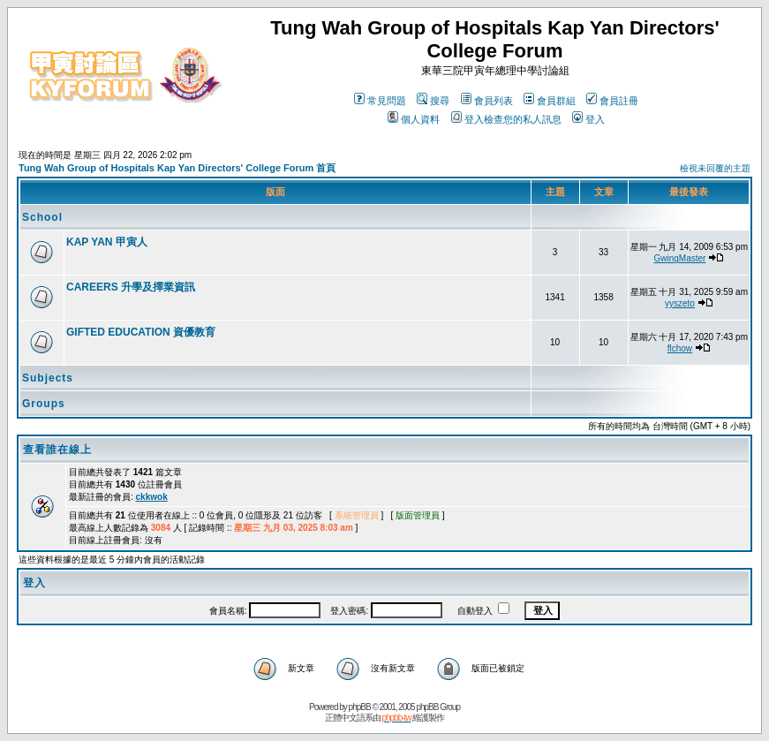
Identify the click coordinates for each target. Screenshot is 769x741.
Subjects (47, 378)
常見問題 (380, 100)
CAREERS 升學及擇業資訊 (130, 287)
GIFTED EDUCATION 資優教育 (140, 332)
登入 (588, 119)
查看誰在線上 (57, 449)
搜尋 (433, 100)
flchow (679, 348)
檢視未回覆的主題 (715, 168)
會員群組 (550, 100)
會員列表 (487, 100)
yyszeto (680, 303)
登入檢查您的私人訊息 (506, 119)
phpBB (360, 707)
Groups (43, 403)
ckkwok (152, 497)
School (42, 217)
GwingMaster (679, 258)
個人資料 (414, 119)
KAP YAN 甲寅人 (106, 242)
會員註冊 (612, 100)
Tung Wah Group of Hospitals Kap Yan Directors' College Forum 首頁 (177, 168)
